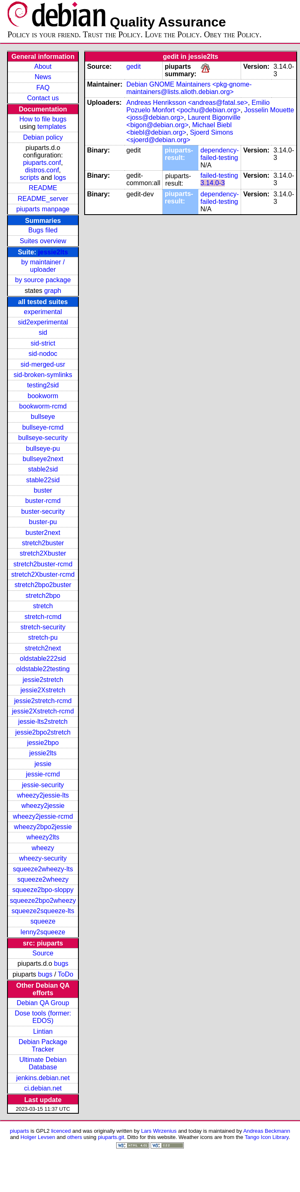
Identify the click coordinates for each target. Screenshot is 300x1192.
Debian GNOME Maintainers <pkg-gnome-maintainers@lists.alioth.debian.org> (189, 88)
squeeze (43, 921)
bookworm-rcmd (43, 406)
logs (60, 177)
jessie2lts (53, 252)
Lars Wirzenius (159, 1131)
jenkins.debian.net (43, 1077)
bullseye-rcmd (43, 427)
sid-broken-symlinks (43, 374)
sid (43, 332)
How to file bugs (42, 119)
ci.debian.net (43, 1088)
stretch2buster (43, 542)
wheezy (43, 847)
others (74, 1137)
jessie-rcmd (43, 774)
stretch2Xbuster (43, 553)
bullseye (43, 416)
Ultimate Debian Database (43, 1063)
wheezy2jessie (42, 805)
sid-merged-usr (43, 364)
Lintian (43, 1031)
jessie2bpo (43, 742)
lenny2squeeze (43, 932)
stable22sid (43, 480)
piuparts (19, 1131)
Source (43, 953)
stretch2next (43, 648)
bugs (61, 963)
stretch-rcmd (42, 616)
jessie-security (43, 784)
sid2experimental (43, 322)
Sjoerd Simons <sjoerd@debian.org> (180, 136)
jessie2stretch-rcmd (43, 700)
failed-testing (219, 175)
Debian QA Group (43, 1002)
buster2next (43, 532)
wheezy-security (43, 858)
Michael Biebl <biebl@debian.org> (179, 128)
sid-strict (43, 343)
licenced (61, 1131)
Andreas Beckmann (266, 1131)
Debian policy (43, 137)
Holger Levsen (37, 1137)
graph (52, 290)
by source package (43, 279)
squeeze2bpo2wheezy (43, 900)
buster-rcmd (43, 500)
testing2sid (43, 385)
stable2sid (43, 469)
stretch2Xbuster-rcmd (43, 574)
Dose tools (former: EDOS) (43, 1017)
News (42, 76)
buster (43, 490)
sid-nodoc (43, 353)
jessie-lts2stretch (43, 721)
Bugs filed (42, 230)
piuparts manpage (42, 209)
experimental (43, 311)
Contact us (43, 98)
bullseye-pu (43, 448)
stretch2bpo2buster (43, 584)
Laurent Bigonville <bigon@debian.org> (184, 121)
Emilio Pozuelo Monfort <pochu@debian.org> (198, 106)
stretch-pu (43, 637)
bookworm (43, 395)
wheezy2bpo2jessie (43, 826)
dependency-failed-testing (219, 154)
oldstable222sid (43, 658)
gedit (134, 66)
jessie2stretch (43, 679)
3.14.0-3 (212, 182)
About (43, 66)
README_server (43, 198)
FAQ (42, 87)
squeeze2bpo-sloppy (43, 889)
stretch (43, 605)
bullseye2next (42, 458)
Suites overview (43, 240)
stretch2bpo (43, 595)
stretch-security (42, 627)
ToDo (65, 974)
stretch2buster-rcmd (42, 564)
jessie (42, 763)
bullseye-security (43, 437)
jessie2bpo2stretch (43, 732)
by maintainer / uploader (43, 266)
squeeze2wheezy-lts (43, 869)
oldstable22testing (43, 668)
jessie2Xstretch (43, 690)
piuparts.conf (42, 162)
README (43, 187)
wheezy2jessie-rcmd (43, 816)
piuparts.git (111, 1137)
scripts (29, 177)
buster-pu (43, 521)
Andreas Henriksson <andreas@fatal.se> (187, 102)
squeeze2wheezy (43, 879)
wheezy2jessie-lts (43, 795)
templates (51, 126)
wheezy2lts (43, 837)
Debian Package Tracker (43, 1045)
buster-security (43, 511)
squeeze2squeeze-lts (43, 910)
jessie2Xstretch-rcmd (43, 711)
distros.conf (42, 170)
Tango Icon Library (267, 1137)
